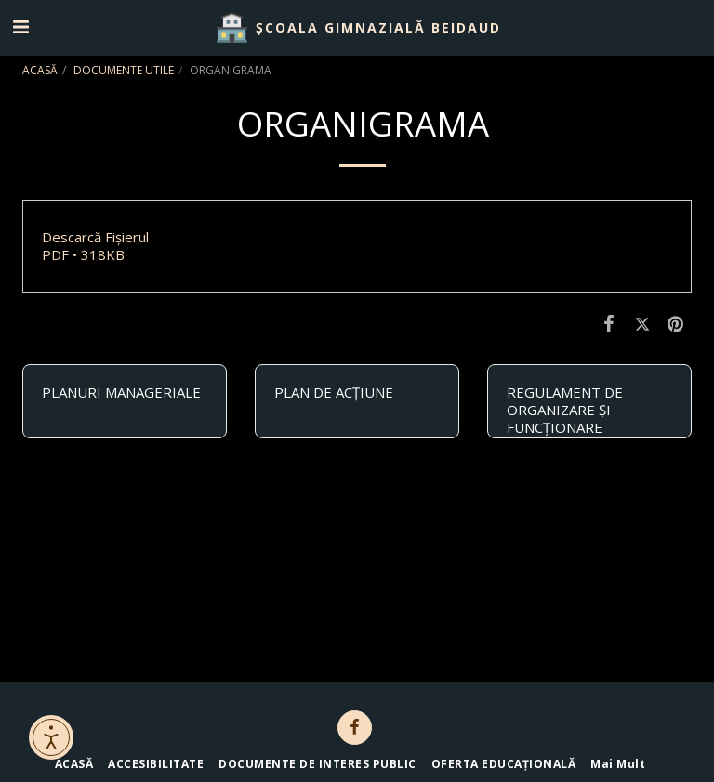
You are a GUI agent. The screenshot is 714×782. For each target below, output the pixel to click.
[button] (20, 26)
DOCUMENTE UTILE (123, 70)
